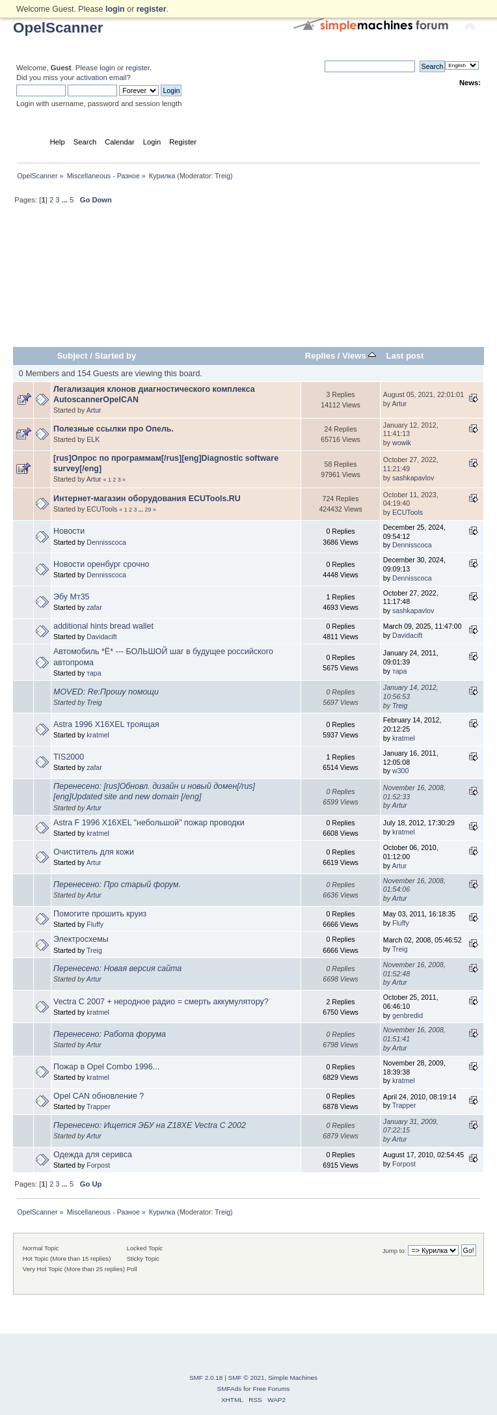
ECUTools (102, 509)
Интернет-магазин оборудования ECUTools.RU (147, 498)
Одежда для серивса (92, 1154)
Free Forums (270, 1388)
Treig (222, 176)
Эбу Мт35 (71, 596)
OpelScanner (58, 28)
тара (94, 673)
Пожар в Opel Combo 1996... (106, 1066)
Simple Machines (292, 1377)
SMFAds (229, 1388)
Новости (69, 531)
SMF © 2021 (246, 1377)
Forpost (98, 1165)
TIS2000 (68, 757)
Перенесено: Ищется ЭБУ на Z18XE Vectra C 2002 (149, 1125)
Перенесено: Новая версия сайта (117, 968)
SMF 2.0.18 (206, 1377)
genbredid (407, 1015)
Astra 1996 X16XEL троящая (106, 724)
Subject (72, 356)
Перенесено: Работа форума (109, 1034)
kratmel (98, 735)
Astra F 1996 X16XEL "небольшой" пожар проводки (149, 822)
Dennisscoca (106, 542)
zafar (94, 607)
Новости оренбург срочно (101, 564)
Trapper (99, 1106)
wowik (401, 442)
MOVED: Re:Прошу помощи (106, 691)
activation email (101, 77)
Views (359, 356)
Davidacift (102, 636)
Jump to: (395, 1250)
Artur (94, 410)
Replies (320, 356)
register (138, 68)
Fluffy (95, 924)
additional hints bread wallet (103, 626)
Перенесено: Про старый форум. (117, 884)
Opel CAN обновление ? (98, 1096)
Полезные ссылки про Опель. (113, 428)
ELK (93, 439)
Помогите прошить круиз (99, 913)
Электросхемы (81, 939)
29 (148, 509)
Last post (404, 356)
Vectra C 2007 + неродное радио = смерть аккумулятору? (161, 1001)
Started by (116, 356)
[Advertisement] (248, 281)
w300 (400, 771)
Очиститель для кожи (93, 852)
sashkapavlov (413, 478)
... (66, 200)
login (107, 68)
